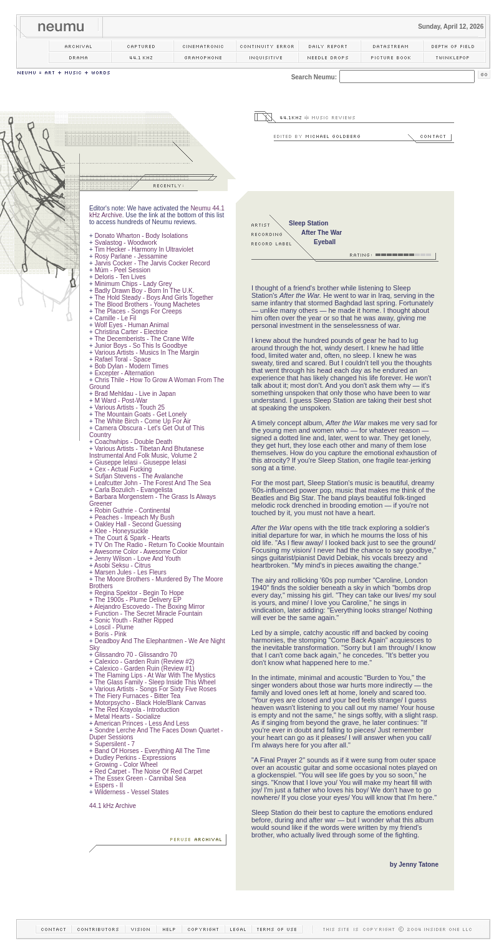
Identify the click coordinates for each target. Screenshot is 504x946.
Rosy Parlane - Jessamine (131, 256)
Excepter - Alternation (125, 373)
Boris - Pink (111, 634)
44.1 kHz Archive (112, 805)
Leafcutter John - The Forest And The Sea (153, 483)
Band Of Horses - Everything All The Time (152, 750)
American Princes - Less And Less (141, 723)
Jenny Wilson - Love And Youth (138, 558)
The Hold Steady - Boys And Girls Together (153, 297)
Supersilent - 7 (115, 744)
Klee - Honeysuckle (121, 531)
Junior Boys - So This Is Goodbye (141, 345)
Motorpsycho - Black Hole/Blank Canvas (150, 702)
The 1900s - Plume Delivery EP (138, 599)
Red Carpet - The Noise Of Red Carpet (149, 771)
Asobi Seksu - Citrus (122, 565)
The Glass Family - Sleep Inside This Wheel (154, 682)
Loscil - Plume (114, 627)
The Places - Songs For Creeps (138, 311)
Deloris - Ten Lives (120, 276)
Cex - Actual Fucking (123, 469)
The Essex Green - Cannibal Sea (140, 778)
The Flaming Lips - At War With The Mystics (154, 675)
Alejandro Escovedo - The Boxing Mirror (149, 606)
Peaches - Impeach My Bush (135, 517)
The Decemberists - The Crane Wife (144, 338)
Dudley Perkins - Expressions (136, 757)
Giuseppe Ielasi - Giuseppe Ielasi (141, 462)
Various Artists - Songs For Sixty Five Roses (155, 689)
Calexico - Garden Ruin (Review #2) (145, 661)
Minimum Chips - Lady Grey (133, 283)
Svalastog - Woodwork (126, 242)
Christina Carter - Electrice (131, 331)
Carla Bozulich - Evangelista (134, 489)
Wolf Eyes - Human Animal (132, 325)
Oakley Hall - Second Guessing (138, 524)
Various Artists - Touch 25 (130, 407)
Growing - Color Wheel (126, 764)
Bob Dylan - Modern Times (131, 366)
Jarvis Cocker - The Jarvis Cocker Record (152, 263)
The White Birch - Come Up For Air (142, 421)
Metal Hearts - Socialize (128, 716)
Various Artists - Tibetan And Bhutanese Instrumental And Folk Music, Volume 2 (146, 452)
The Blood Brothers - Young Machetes (147, 304)
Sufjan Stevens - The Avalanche (139, 476)
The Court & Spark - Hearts (132, 538)
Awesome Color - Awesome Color (140, 551)
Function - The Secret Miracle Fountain (149, 613)
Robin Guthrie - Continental (132, 510)
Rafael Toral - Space (123, 359)
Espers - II (109, 785)
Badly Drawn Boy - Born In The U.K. (145, 290)
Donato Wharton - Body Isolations (141, 235)
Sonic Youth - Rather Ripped (134, 620)
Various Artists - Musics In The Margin (147, 352)
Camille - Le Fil (116, 318)
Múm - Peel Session (122, 270)
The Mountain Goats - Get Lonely (140, 414)
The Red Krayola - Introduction (136, 709)
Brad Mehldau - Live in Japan (135, 393)
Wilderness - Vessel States (132, 792)
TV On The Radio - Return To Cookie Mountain (159, 544)
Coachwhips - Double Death (134, 441)
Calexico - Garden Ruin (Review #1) (145, 668)
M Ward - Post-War (121, 400)
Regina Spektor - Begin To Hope (139, 592)
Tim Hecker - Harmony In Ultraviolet (143, 249)
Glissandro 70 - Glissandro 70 (136, 654)
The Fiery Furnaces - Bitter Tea (137, 695)
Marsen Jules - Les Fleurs (131, 572)
